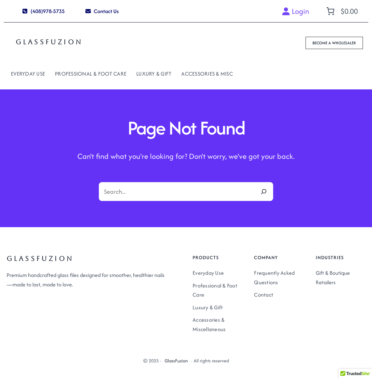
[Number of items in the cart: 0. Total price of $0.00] (341, 11)
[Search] (263, 191)
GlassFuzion (49, 42)
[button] (43, 11)
